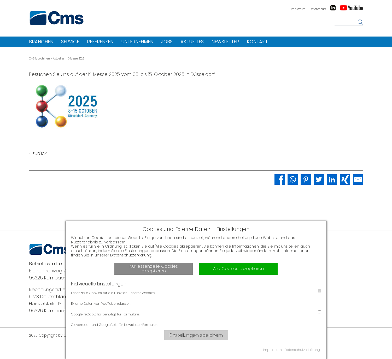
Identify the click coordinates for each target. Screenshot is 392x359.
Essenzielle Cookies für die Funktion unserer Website (196, 292)
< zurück (37, 153)
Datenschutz (318, 9)
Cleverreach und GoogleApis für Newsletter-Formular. (196, 324)
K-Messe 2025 (75, 59)
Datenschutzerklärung (130, 255)
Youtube (351, 7)
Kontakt (257, 41)
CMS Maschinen (39, 59)
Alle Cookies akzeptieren (238, 269)
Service (70, 41)
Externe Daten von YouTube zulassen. (196, 303)
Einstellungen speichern (196, 335)
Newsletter (225, 41)
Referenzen (100, 41)
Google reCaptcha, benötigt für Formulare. (196, 313)
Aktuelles (192, 41)
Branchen (41, 41)
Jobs (167, 41)
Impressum (298, 9)
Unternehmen (137, 41)
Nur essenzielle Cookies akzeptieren (154, 268)
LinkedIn (333, 7)
